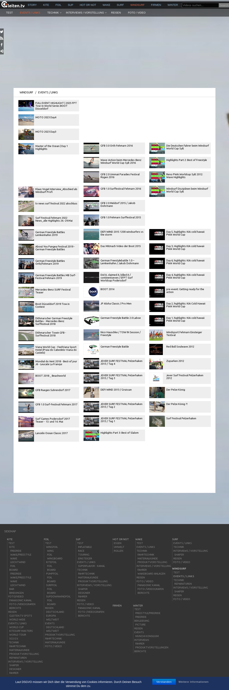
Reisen (116, 12)
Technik (53, 12)
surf (120, 4)
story (32, 4)
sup (70, 4)
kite (46, 4)
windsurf (137, 4)
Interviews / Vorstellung (85, 12)
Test (9, 12)
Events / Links (30, 12)
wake (106, 4)
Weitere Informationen (194, 681)
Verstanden (164, 681)
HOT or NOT (88, 4)
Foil (58, 4)
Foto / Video (136, 12)
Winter (173, 4)
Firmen (156, 4)
